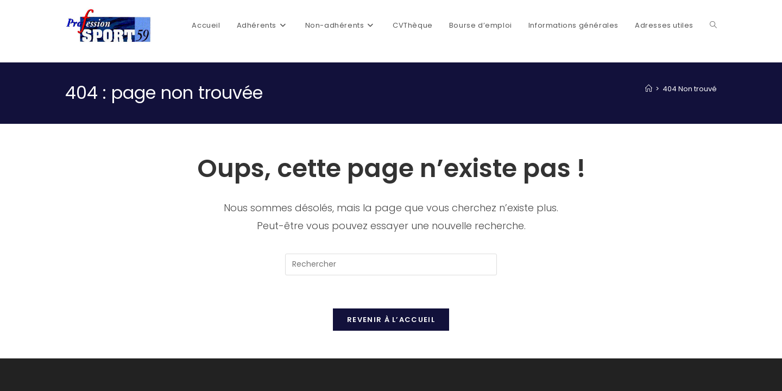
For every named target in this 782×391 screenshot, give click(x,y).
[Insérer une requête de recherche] (391, 264)
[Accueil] (648, 89)
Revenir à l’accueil (391, 319)
